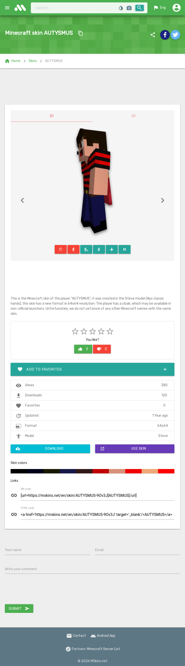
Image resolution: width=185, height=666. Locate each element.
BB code (26, 489)
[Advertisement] (92, 86)
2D (133, 116)
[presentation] (41, 590)
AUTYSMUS (54, 61)
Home (12, 61)
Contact (76, 636)
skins (21, 7)
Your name (13, 550)
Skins (33, 61)
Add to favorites (92, 369)
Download (39, 448)
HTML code (27, 508)
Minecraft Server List (103, 649)
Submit (19, 608)
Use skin (123, 448)
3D (51, 116)
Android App (102, 636)
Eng (159, 7)
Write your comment (21, 569)
